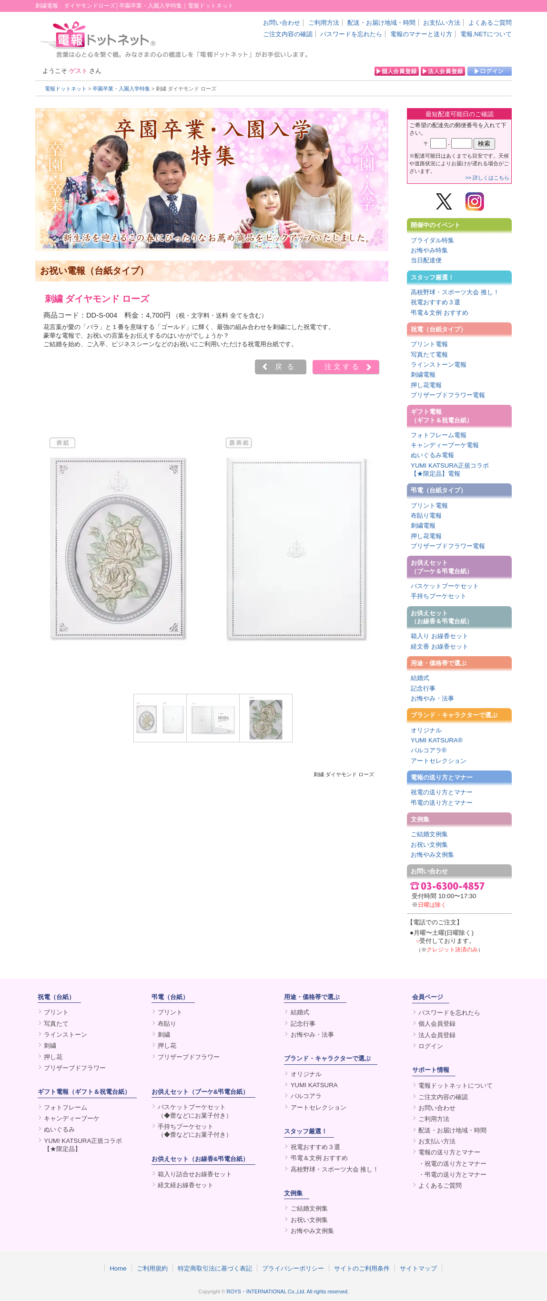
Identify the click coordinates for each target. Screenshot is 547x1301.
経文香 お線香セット (439, 646)
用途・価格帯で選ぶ (438, 663)
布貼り (167, 1023)
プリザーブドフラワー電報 (448, 395)
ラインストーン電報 (438, 364)
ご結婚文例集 (429, 834)
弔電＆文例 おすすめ (439, 312)
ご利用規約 (152, 1268)
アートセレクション (438, 760)
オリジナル (426, 730)
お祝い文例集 (429, 844)
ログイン (430, 1046)
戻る (287, 366)
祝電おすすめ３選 (435, 302)
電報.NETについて (486, 34)
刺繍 (50, 1045)
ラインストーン (65, 1034)
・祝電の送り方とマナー (452, 1163)
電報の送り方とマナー (442, 777)
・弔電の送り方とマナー (452, 1174)
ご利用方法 (323, 22)
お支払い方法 (441, 22)
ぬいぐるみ (59, 1129)
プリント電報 (429, 344)
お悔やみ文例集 (432, 854)
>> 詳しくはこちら (487, 177)
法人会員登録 (437, 1035)
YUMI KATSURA (314, 1085)
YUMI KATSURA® (437, 740)
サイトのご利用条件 (362, 1268)
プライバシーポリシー (293, 1268)
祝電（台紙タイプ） (438, 329)
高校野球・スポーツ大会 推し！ (455, 292)
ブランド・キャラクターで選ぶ (454, 715)
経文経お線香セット (185, 1185)
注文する (342, 366)
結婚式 (420, 677)
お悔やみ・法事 (432, 698)
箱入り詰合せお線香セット (195, 1174)
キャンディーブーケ (72, 1118)
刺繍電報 (423, 374)
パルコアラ (306, 1096)
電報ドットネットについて (455, 1085)
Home (118, 1268)
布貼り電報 (426, 515)
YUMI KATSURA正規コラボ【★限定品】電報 (450, 469)
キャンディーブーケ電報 (445, 445)
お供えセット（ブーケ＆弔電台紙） (442, 566)
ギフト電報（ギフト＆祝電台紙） (442, 415)
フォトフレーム (65, 1107)
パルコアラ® (428, 750)
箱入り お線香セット (439, 636)
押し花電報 (426, 385)
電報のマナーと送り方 (421, 34)
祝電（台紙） (56, 997)
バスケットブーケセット (445, 586)
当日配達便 (426, 260)
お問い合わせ (281, 22)
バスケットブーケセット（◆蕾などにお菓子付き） (195, 1111)
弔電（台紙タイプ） (438, 490)
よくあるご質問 (490, 22)
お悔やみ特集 (429, 250)
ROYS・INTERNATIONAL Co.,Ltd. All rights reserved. (288, 1291)
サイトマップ (418, 1268)
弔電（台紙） (170, 997)
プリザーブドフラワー (75, 1067)
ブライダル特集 (432, 240)
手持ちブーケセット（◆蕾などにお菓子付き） (195, 1130)
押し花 (53, 1057)
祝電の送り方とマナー (442, 792)
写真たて (56, 1023)
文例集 (420, 819)
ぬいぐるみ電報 (432, 455)
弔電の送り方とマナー (442, 802)
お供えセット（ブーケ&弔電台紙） (200, 1091)
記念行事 (423, 688)
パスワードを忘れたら (351, 34)
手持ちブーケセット (438, 596)
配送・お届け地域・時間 (381, 22)
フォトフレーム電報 (438, 435)
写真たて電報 (429, 354)
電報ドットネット (66, 88)
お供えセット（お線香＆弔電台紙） (442, 617)
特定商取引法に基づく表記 (215, 1268)
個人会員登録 (437, 1023)
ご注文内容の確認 (288, 34)
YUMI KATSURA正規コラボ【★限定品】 (83, 1144)
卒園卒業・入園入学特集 (121, 88)
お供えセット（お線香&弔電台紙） (200, 1158)
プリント (56, 1012)
